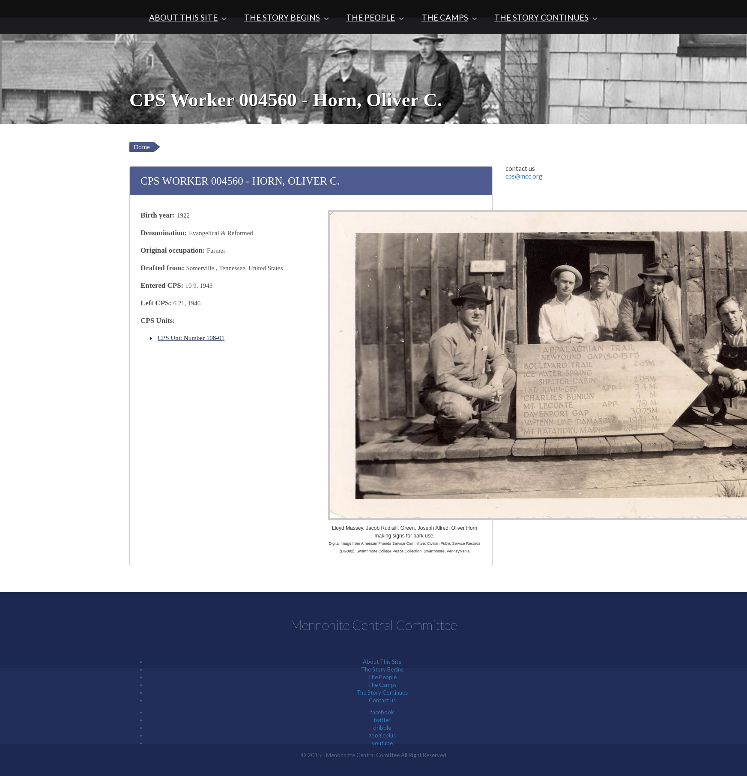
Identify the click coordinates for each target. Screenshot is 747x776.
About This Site (183, 17)
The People (370, 17)
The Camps (444, 17)
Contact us (382, 700)
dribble (382, 727)
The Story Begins (282, 17)
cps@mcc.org (524, 176)
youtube (382, 743)
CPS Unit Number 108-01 (191, 337)
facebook (382, 712)
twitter (382, 719)
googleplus (382, 735)
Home (142, 147)
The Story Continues (541, 17)
